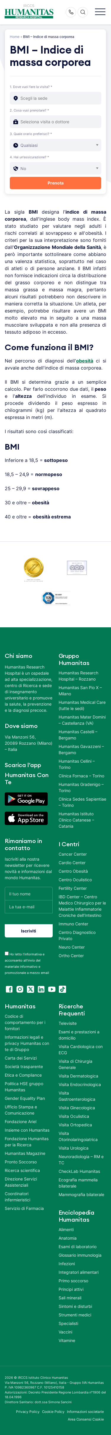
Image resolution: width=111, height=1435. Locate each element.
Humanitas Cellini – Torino (77, 764)
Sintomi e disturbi (75, 1306)
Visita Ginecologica (77, 1107)
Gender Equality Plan (25, 1098)
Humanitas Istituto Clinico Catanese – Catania (76, 820)
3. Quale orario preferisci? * (31, 134)
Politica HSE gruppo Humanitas (24, 1086)
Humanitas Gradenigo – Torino (81, 787)
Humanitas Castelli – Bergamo (78, 734)
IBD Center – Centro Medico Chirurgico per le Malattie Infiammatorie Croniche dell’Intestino (82, 906)
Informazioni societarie (85, 1411)
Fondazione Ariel (20, 1121)
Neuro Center (72, 947)
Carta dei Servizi (21, 1057)
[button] (100, 12)
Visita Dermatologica (78, 1075)
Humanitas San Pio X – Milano (80, 690)
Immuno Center (73, 923)
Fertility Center (73, 888)
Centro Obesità (73, 871)
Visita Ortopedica (75, 1124)
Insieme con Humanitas (27, 1130)
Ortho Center (71, 955)
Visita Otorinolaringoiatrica (78, 1136)
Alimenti (66, 1229)
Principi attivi (71, 1289)
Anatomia (68, 1238)
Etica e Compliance (23, 1075)
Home (15, 36)
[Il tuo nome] (29, 893)
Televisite (68, 1023)
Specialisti (68, 1323)
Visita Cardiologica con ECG (81, 1049)
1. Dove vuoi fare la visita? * (31, 87)
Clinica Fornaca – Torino (81, 775)
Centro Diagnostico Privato (77, 935)
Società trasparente (24, 1066)
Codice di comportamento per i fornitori (25, 1022)
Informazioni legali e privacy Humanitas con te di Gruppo (27, 1043)
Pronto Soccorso (21, 1161)
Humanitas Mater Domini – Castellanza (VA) (82, 720)
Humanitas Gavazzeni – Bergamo (81, 749)
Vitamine (67, 1340)
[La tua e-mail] (29, 906)
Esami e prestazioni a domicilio (79, 1034)
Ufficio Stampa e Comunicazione (21, 1109)
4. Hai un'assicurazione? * (29, 157)
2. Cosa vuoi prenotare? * (29, 110)
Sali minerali (70, 1297)
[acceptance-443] (7, 953)
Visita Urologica (74, 1147)
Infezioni (67, 1263)
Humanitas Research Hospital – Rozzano (78, 675)
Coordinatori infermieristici (17, 1196)
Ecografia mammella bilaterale (78, 1182)
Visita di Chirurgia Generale (75, 1064)
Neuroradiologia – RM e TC (81, 1159)
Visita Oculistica (74, 1116)
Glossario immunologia (80, 1255)
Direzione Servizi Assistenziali (21, 1182)
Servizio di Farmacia (24, 1208)
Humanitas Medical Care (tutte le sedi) (82, 705)
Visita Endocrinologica (80, 1084)
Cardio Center (72, 862)
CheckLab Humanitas (79, 1171)
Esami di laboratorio (77, 1246)
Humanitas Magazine (25, 1153)
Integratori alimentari (79, 1272)
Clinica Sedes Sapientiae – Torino (82, 802)
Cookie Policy (53, 1411)
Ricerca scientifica (22, 1170)
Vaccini (65, 1331)
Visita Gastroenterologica (77, 1096)
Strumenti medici (75, 1314)
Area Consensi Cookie (86, 1419)
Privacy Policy (28, 1411)
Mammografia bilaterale (81, 1194)
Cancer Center (73, 854)
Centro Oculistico (75, 879)
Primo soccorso (73, 1280)
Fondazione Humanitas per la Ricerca (27, 1141)
